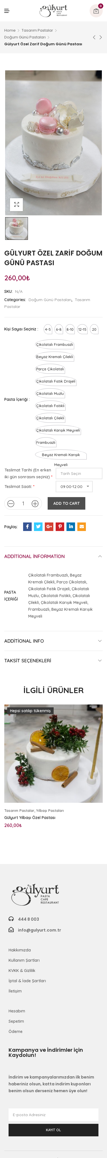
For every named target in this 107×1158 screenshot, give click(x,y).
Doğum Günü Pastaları (25, 37)
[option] (16, 228)
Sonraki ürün (101, 37)
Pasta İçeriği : (17, 399)
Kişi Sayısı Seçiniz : (21, 329)
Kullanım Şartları (24, 960)
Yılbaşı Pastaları (50, 810)
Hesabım (17, 1011)
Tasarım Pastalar (37, 30)
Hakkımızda (20, 950)
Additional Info (24, 641)
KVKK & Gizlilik (22, 970)
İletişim (15, 991)
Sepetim (16, 1021)
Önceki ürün (94, 37)
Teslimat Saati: (18, 486)
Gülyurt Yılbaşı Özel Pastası (29, 817)
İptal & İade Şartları (27, 980)
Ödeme (16, 1031)
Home (10, 30)
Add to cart (66, 503)
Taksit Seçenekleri (27, 660)
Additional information (34, 556)
